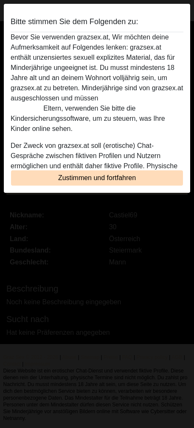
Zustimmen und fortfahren (97, 177)
